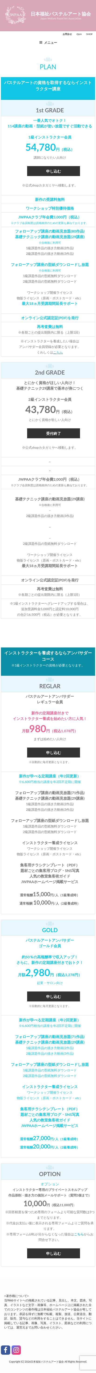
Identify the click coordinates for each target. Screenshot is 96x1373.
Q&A (79, 34)
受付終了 (53, 433)
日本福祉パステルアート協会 (61, 13)
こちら (58, 352)
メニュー (48, 42)
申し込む (53, 171)
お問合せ (67, 34)
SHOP (89, 34)
